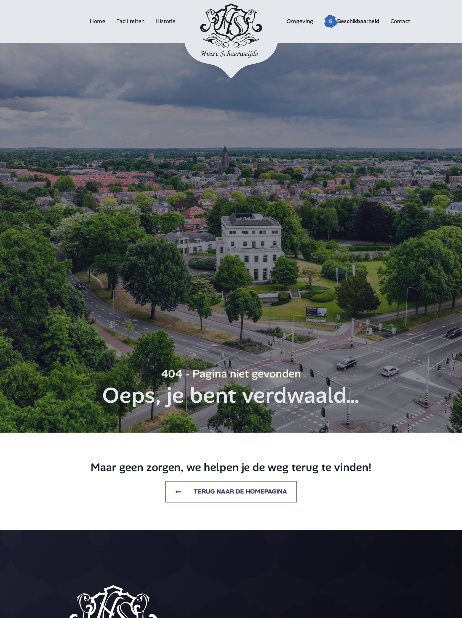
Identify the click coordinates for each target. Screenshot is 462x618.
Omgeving (300, 21)
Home (97, 21)
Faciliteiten (130, 21)
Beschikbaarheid (358, 21)
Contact (400, 21)
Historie (165, 21)
